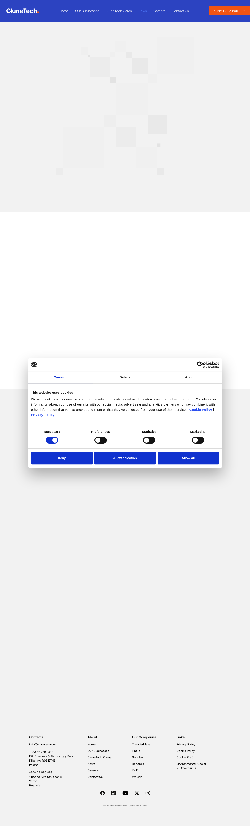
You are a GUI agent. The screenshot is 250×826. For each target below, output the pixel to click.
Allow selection (125, 458)
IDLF (135, 770)
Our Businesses (87, 11)
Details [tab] (125, 377)
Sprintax (137, 757)
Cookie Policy (200, 409)
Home (64, 11)
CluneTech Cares (119, 11)
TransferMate (141, 744)
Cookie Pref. (185, 757)
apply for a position (230, 10)
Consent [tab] (60, 377)
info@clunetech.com (43, 744)
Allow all (188, 458)
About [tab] (190, 377)
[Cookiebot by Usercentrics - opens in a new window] (200, 364)
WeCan (137, 776)
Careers (159, 11)
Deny (62, 458)
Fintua (136, 751)
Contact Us (180, 11)
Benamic (138, 764)
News (142, 11)
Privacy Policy (43, 415)
